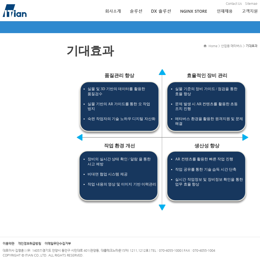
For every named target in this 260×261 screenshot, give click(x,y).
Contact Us (234, 3)
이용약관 (8, 243)
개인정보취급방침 (29, 243)
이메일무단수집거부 (58, 243)
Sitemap (251, 3)
